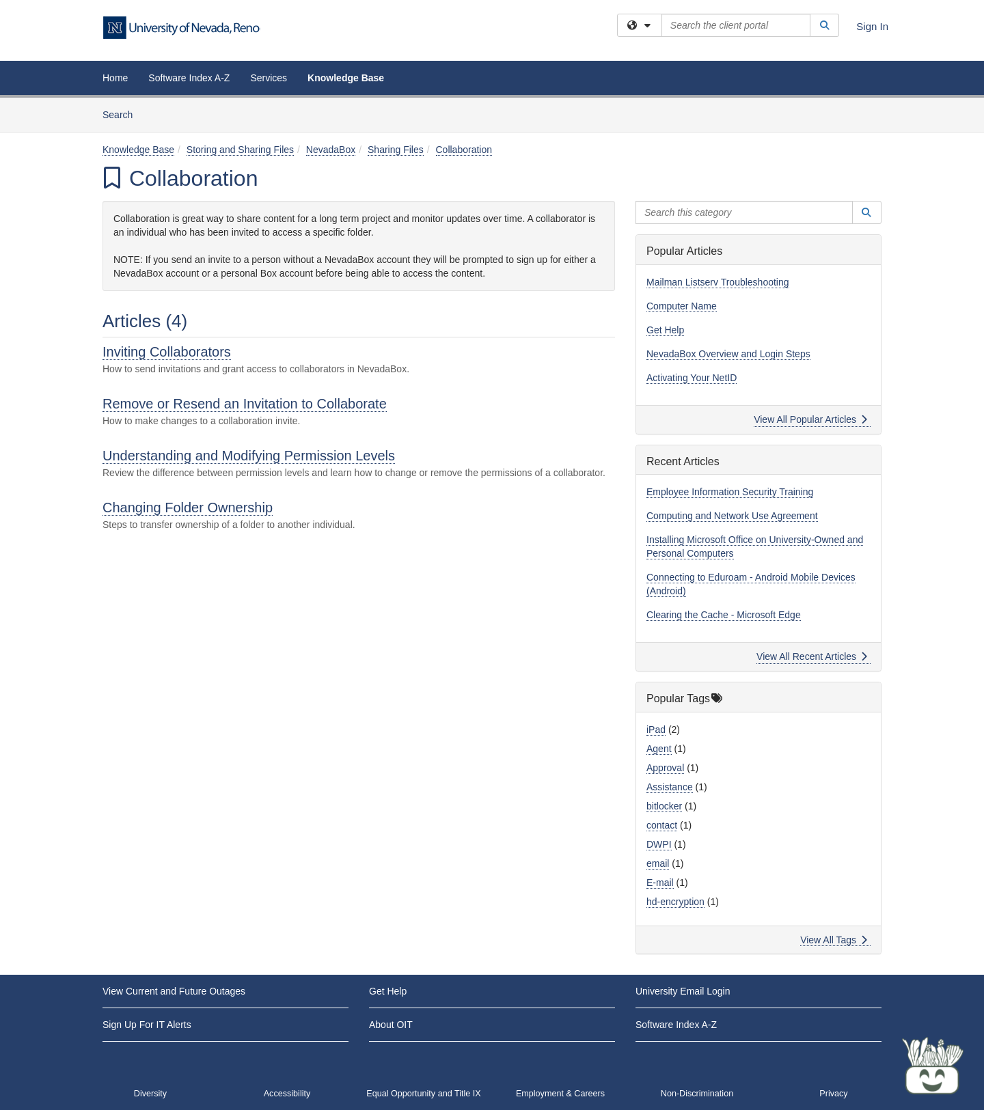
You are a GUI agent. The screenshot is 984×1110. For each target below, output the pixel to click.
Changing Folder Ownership (187, 507)
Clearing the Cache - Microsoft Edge (723, 614)
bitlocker (664, 806)
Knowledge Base (346, 77)
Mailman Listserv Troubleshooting (717, 282)
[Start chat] (933, 1065)
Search (122, 113)
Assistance (669, 786)
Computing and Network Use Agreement (732, 515)
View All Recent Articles (812, 656)
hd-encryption (675, 901)
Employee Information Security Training (729, 491)
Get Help (665, 329)
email (657, 863)
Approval (665, 767)
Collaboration (464, 149)
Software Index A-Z (189, 77)
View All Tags (834, 939)
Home (115, 77)
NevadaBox (330, 149)
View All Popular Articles (811, 419)
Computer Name (681, 306)
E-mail (660, 882)
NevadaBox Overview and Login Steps (728, 353)
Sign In (872, 26)
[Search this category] (744, 212)
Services (268, 77)
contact (661, 825)
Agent (659, 748)
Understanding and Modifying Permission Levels (248, 455)
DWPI (659, 844)
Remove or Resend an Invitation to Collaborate (244, 403)
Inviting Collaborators (166, 351)
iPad (656, 729)
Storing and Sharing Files (240, 149)
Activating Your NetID (691, 377)
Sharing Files (396, 149)
